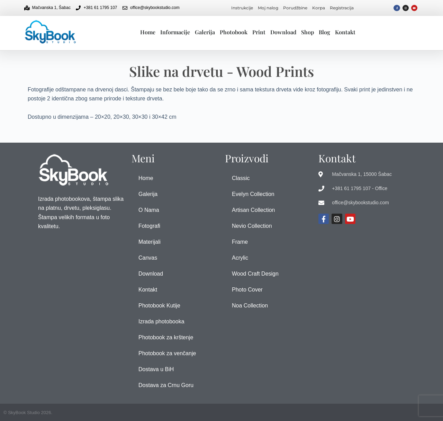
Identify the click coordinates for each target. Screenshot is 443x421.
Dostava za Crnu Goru (165, 385)
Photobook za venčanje (167, 353)
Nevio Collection (252, 226)
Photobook (233, 32)
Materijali (149, 242)
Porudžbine (295, 7)
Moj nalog (268, 7)
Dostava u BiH (156, 369)
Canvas (147, 258)
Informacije (175, 32)
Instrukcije (242, 7)
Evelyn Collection (253, 194)
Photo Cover (247, 290)
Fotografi (149, 226)
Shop (307, 32)
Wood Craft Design (255, 274)
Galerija (205, 32)
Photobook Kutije (159, 305)
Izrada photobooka (161, 321)
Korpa (318, 7)
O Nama (148, 210)
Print (258, 32)
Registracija (342, 7)
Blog (324, 32)
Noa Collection (250, 305)
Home (147, 32)
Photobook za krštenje (165, 337)
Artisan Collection (253, 210)
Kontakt (345, 32)
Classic (241, 178)
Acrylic (240, 258)
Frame (240, 242)
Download (283, 32)
